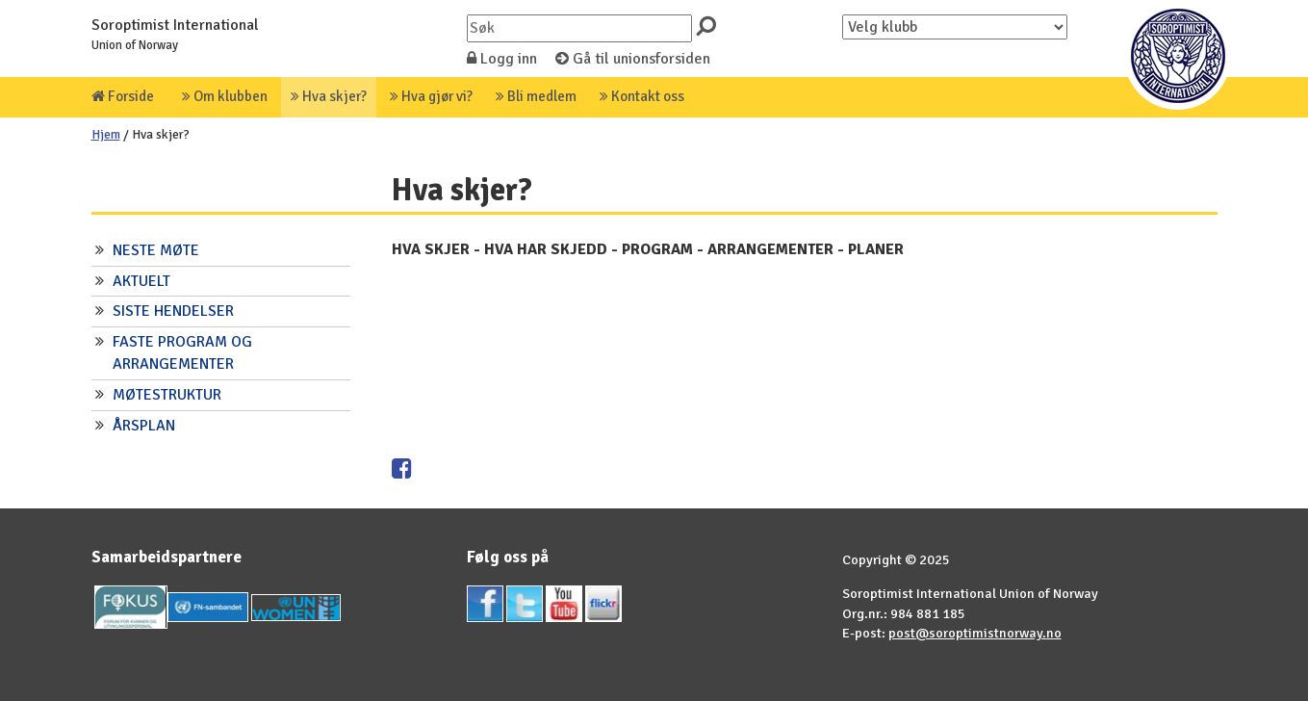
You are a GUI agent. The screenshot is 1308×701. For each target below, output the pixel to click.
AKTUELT (141, 281)
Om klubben (225, 96)
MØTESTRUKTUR (167, 394)
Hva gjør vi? (431, 96)
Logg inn (502, 58)
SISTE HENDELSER (173, 311)
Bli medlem (536, 96)
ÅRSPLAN (144, 425)
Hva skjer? (329, 96)
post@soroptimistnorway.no (975, 632)
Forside (122, 96)
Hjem (105, 134)
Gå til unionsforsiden (632, 58)
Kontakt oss (642, 96)
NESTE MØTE (156, 250)
